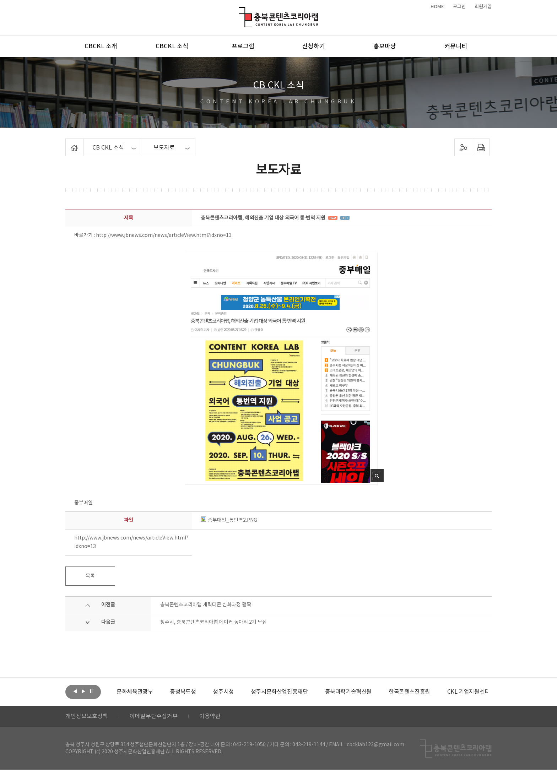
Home (67, 142)
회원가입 (483, 7)
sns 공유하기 (463, 147)
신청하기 (313, 46)
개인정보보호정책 (86, 717)
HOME (437, 7)
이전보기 (75, 691)
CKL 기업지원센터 (468, 692)
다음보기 (83, 691)
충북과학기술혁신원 (348, 692)
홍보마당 (384, 46)
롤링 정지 (91, 691)
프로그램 (243, 46)
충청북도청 (183, 692)
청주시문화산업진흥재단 (279, 692)
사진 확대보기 (377, 475)
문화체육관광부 (135, 692)
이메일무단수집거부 (154, 717)
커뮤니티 (455, 46)
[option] (134, 692)
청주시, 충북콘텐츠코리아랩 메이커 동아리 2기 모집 (213, 622)
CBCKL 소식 (172, 46)
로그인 (459, 7)
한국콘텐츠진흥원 (409, 692)
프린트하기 (480, 147)
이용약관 (210, 717)
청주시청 (223, 692)
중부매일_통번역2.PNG (229, 520)
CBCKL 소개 (101, 46)
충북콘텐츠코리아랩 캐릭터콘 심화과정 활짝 (205, 605)
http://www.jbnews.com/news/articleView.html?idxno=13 (164, 235)
